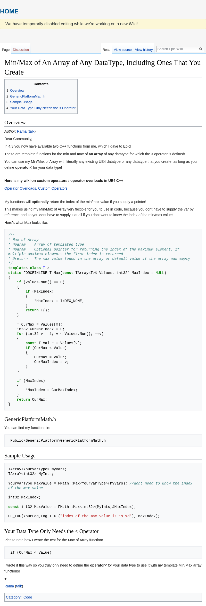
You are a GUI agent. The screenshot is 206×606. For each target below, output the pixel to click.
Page (6, 50)
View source (122, 50)
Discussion (21, 50)
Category (13, 597)
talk (32, 131)
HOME (9, 11)
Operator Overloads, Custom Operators (36, 188)
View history (144, 50)
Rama (22, 131)
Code (27, 597)
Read (107, 50)
